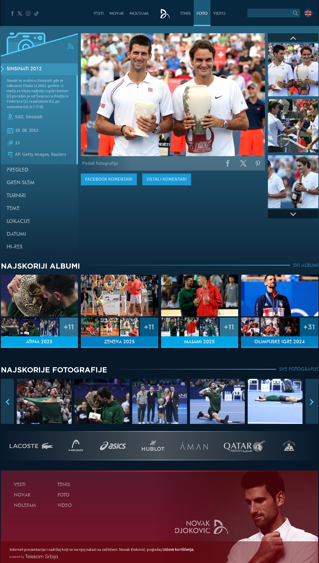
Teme (13, 208)
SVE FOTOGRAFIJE (298, 369)
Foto (202, 14)
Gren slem (21, 183)
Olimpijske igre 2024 (279, 342)
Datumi (16, 234)
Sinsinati (34, 117)
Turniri (16, 196)
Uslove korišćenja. (178, 549)
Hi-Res (15, 247)
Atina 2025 (39, 342)
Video (219, 14)
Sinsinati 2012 (24, 69)
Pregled (17, 170)
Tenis (185, 14)
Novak (116, 14)
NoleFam (139, 14)
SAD (19, 117)
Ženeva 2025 (119, 342)
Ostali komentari (167, 179)
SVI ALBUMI (305, 265)
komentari (109, 179)
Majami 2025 (199, 342)
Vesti (99, 14)
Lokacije (18, 221)
